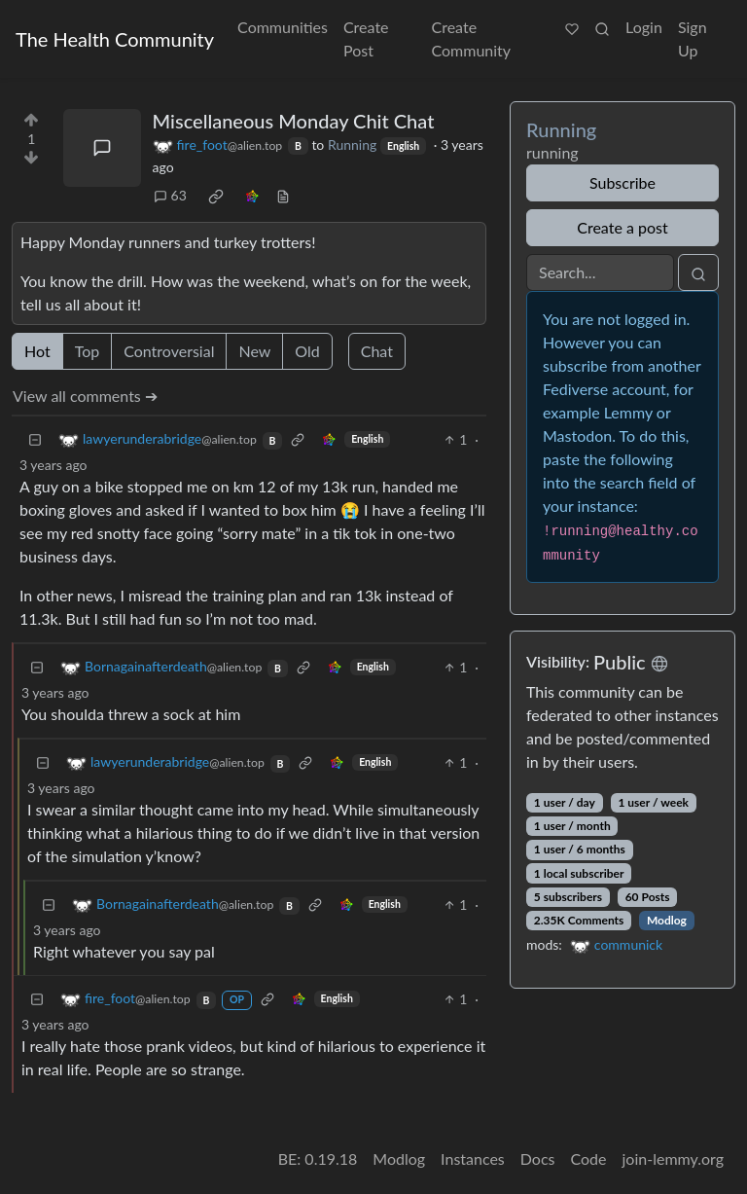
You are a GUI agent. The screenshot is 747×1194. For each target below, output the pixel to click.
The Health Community (115, 39)
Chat (377, 351)
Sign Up (692, 38)
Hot (37, 351)
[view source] (283, 195)
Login (643, 27)
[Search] (600, 272)
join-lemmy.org (673, 1158)
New (254, 351)
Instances (473, 1158)
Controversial (169, 351)
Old (307, 351)
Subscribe (622, 182)
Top (87, 351)
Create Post (366, 38)
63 (170, 195)
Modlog (667, 920)
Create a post (622, 227)
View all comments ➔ (85, 395)
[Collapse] (35, 439)
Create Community (472, 38)
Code (589, 1158)
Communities (282, 27)
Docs (537, 1158)
